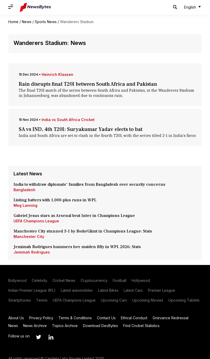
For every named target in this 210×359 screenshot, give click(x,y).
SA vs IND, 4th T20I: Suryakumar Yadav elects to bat (82, 129)
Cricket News (63, 280)
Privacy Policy (41, 318)
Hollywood (141, 280)
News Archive (35, 325)
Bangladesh (24, 190)
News (26, 21)
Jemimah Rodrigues (32, 252)
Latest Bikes (108, 290)
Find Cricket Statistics (141, 325)
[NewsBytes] (35, 7)
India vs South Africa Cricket (68, 119)
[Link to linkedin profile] (51, 337)
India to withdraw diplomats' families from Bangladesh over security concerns (89, 184)
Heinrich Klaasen (57, 74)
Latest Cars (133, 290)
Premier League (161, 290)
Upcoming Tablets (184, 300)
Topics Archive (65, 325)
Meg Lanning (25, 205)
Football (119, 280)
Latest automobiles (77, 290)
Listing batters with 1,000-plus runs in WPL (55, 200)
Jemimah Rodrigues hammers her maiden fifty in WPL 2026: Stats (78, 246)
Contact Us (106, 318)
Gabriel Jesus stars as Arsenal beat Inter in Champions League (74, 215)
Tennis (42, 300)
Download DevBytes (100, 325)
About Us (16, 318)
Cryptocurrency (94, 280)
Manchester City (29, 236)
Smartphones (19, 300)
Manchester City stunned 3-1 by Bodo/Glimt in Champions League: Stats (83, 231)
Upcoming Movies (147, 300)
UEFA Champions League (36, 221)
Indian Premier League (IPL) (32, 290)
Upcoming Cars (114, 300)
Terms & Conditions (75, 318)
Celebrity (39, 280)
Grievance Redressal (170, 318)
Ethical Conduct (134, 318)
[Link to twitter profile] (38, 337)
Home (13, 21)
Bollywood (17, 280)
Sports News (46, 21)
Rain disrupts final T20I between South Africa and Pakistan (88, 84)
